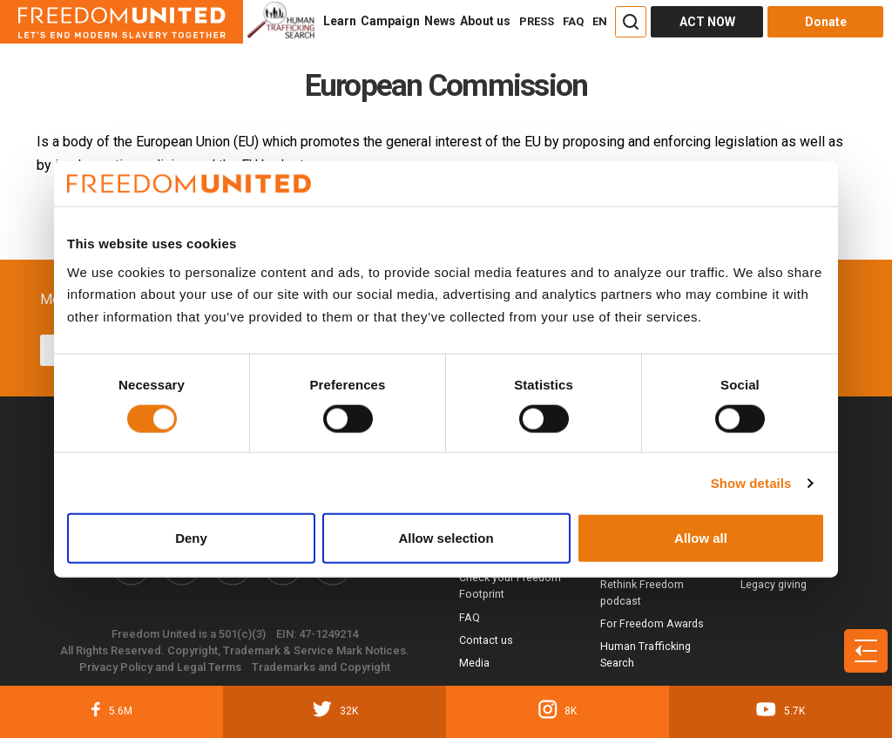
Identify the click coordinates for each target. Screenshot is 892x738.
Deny (191, 538)
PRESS (536, 21)
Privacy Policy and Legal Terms (160, 667)
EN (599, 21)
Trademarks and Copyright (321, 667)
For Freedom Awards (652, 623)
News (440, 21)
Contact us (486, 640)
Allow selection (445, 538)
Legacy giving (773, 584)
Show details (751, 482)
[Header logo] (121, 22)
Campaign (390, 21)
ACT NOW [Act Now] (707, 22)
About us (485, 21)
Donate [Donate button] (826, 22)
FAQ (573, 21)
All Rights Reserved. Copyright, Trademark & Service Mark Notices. (234, 650)
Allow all (700, 538)
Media (474, 662)
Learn (339, 21)
